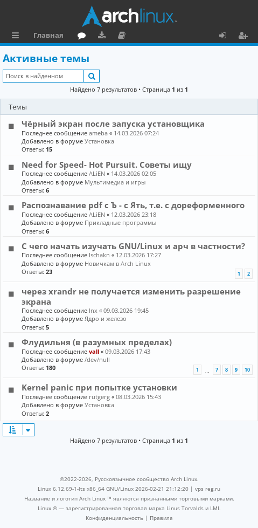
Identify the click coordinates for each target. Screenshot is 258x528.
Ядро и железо (106, 318)
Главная (48, 35)
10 (247, 369)
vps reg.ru (207, 488)
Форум (84, 36)
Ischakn (99, 255)
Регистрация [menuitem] (245, 36)
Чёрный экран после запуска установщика (113, 123)
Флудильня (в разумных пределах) (97, 342)
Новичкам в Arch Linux (118, 263)
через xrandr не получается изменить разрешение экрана (131, 296)
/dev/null (97, 359)
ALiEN (97, 173)
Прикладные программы (120, 222)
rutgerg (99, 397)
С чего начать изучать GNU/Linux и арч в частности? (133, 246)
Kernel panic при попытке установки (99, 387)
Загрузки (103, 36)
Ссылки (17, 36)
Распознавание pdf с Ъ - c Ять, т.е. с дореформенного (133, 205)
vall (94, 351)
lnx (93, 310)
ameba (98, 133)
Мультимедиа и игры (115, 182)
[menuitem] (114, 518)
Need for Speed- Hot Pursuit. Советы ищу (107, 164)
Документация (123, 36)
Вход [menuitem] (226, 36)
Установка (99, 141)
